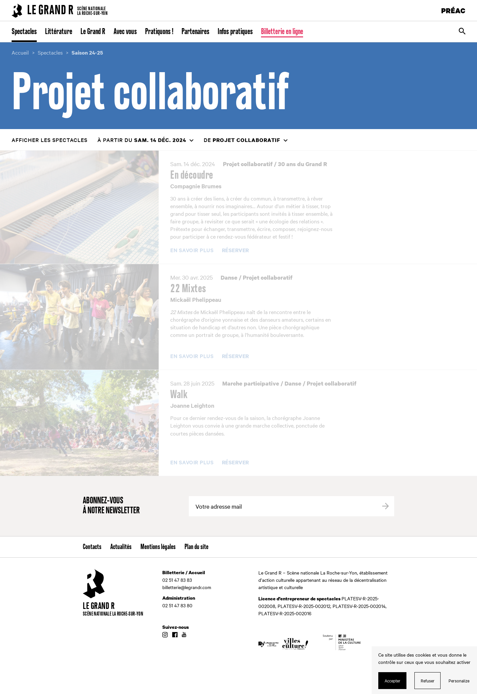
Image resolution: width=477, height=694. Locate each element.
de (242, 140)
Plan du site (196, 547)
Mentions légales (158, 547)
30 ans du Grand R (302, 164)
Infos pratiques (235, 31)
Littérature (58, 31)
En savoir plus (192, 250)
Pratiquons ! (159, 31)
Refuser (428, 680)
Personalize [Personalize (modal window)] (459, 680)
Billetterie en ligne (282, 31)
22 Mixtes (188, 289)
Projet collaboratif (248, 164)
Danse (229, 277)
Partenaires (195, 31)
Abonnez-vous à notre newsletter (111, 506)
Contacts (92, 547)
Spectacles (24, 31)
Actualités (121, 547)
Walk (178, 395)
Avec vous (125, 31)
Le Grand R (92, 31)
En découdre (191, 175)
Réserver (235, 250)
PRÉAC (453, 10)
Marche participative (250, 383)
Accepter (392, 680)
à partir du (141, 140)
